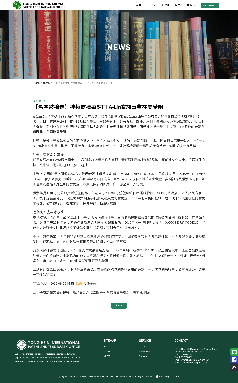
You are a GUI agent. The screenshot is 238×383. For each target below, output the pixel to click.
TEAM (152, 5)
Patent (142, 346)
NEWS (178, 5)
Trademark (144, 351)
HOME (36, 83)
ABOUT (140, 5)
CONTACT (192, 5)
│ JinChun (176, 376)
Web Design (164, 376)
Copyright (144, 356)
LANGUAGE (209, 5)
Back (119, 305)
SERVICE (165, 5)
